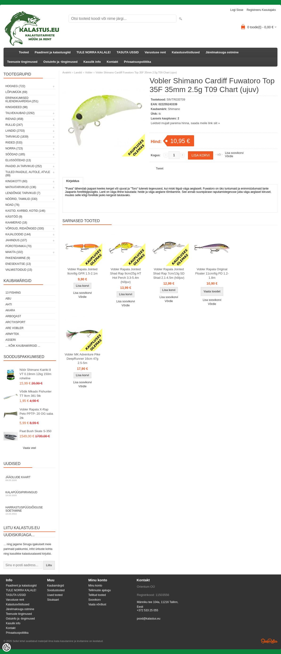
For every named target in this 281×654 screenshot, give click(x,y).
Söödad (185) (15, 154)
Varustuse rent (155, 52)
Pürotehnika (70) (18, 246)
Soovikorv (94, 599)
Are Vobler (14, 328)
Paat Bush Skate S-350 (35, 431)
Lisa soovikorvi (234, 153)
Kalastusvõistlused (186, 52)
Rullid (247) (14, 125)
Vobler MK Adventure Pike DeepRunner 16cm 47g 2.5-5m (82, 359)
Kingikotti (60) (16, 181)
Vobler (88, 72)
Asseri (10, 340)
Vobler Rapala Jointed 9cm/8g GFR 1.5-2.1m (82, 271)
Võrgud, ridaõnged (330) (24, 228)
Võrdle (229, 156)
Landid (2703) (15, 130)
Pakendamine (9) (17, 258)
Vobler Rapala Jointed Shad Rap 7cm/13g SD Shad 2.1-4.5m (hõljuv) (168, 273)
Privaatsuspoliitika (137, 61)
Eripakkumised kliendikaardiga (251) (21, 99)
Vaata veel (29, 448)
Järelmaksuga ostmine (222, 52)
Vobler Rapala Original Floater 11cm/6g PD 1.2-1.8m (212, 273)
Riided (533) (13, 142)
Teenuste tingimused (22, 61)
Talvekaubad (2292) (20, 113)
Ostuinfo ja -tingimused (60, 61)
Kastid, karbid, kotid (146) (25, 210)
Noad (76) (12, 205)
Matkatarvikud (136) (20, 187)
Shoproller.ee (269, 641)
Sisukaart (53, 599)
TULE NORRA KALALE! (94, 52)
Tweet (159, 168)
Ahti (8, 304)
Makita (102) (14, 252)
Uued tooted (54, 595)
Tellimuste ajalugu (99, 590)
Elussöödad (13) (18, 160)
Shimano (174, 109)
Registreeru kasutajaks (261, 10)
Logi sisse (236, 10)
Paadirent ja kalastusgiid (52, 52)
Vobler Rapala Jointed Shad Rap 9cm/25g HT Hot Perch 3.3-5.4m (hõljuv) (125, 275)
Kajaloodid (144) (18, 234)
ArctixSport (15, 322)
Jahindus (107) (16, 240)
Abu (8, 298)
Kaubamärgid (55, 585)
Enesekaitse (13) (18, 264)
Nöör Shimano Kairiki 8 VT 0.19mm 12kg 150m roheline (35, 374)
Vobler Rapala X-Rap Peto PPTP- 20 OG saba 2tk (36, 414)
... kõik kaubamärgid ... (22, 345)
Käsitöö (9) (13, 216)
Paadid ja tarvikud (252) (23, 166)
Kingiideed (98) (16, 107)
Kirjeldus (72, 181)
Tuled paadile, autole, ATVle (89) (27, 173)
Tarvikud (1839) (17, 136)
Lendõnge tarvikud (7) (22, 193)
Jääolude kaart (29, 478)
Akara (10, 310)
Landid (78, 72)
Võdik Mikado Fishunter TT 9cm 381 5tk (36, 393)
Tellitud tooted (97, 595)
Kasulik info (92, 61)
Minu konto (95, 585)
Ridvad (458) (14, 119)
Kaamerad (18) (16, 222)
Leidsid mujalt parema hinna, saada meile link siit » (185, 123)
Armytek (12, 334)
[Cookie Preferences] (6, 647)
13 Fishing (13, 292)
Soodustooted (56, 590)
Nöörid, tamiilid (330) (21, 199)
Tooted (24, 52)
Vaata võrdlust (97, 604)
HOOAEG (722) (15, 86)
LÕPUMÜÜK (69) (16, 92)
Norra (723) (14, 148)
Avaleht (66, 72)
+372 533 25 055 (147, 610)
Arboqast (13, 316)
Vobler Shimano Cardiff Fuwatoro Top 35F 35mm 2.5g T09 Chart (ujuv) (136, 72)
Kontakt (112, 61)
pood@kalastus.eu (148, 618)
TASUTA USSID (128, 52)
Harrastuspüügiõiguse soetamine (29, 510)
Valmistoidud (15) (18, 269)
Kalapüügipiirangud (29, 494)
